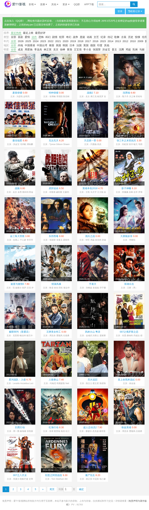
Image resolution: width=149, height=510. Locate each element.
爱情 (27, 37)
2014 (110, 41)
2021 (58, 41)
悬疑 (82, 37)
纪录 (103, 37)
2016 (95, 41)
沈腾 (121, 49)
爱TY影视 (14, 4)
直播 (43, 4)
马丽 (142, 49)
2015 (103, 41)
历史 (130, 37)
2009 (140, 41)
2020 (65, 41)
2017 (88, 41)
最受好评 (40, 32)
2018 (80, 41)
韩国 (65, 45)
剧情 (54, 37)
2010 (133, 41)
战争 (75, 37)
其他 (54, 4)
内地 (20, 45)
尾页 (52, 489)
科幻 (48, 37)
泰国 (51, 45)
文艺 (96, 37)
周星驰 (28, 49)
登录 (120, 11)
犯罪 (61, 37)
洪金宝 (106, 49)
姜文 (114, 49)
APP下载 (89, 4)
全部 (13, 37)
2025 (28, 41)
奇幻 (68, 37)
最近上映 (28, 32)
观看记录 (135, 11)
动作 (34, 37)
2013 (118, 41)
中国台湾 (42, 45)
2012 (125, 41)
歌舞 (116, 37)
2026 (21, 41)
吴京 (55, 49)
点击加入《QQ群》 (14, 20)
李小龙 (87, 49)
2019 (73, 41)
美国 (58, 45)
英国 (86, 45)
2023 (43, 41)
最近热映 (16, 32)
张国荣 (97, 49)
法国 (79, 45)
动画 (89, 37)
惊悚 (137, 37)
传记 (110, 37)
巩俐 (135, 49)
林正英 (48, 49)
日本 (72, 45)
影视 (32, 4)
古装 (123, 37)
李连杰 (38, 49)
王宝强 (78, 49)
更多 (66, 4)
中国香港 (30, 45)
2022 (50, 41)
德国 (92, 45)
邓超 (128, 49)
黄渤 (69, 49)
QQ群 (77, 4)
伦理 (144, 37)
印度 (99, 45)
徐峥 (62, 49)
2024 (35, 41)
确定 (81, 489)
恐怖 (41, 37)
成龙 (20, 49)
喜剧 (20, 37)
